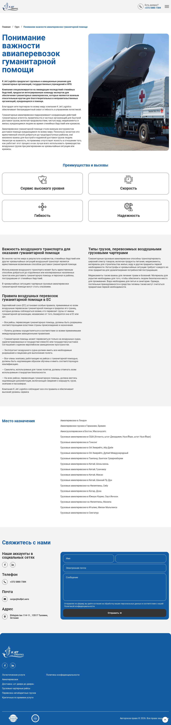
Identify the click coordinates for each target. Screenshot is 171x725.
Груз (17, 27)
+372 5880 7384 (153, 8)
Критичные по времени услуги (17, 697)
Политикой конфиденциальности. (79, 607)
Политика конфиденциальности (62, 675)
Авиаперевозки (10, 679)
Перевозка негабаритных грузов (19, 693)
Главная (6, 27)
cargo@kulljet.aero (19, 599)
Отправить (113, 613)
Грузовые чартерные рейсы (16, 688)
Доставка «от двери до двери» (18, 684)
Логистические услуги (13, 675)
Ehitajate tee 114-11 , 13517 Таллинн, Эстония (29, 617)
